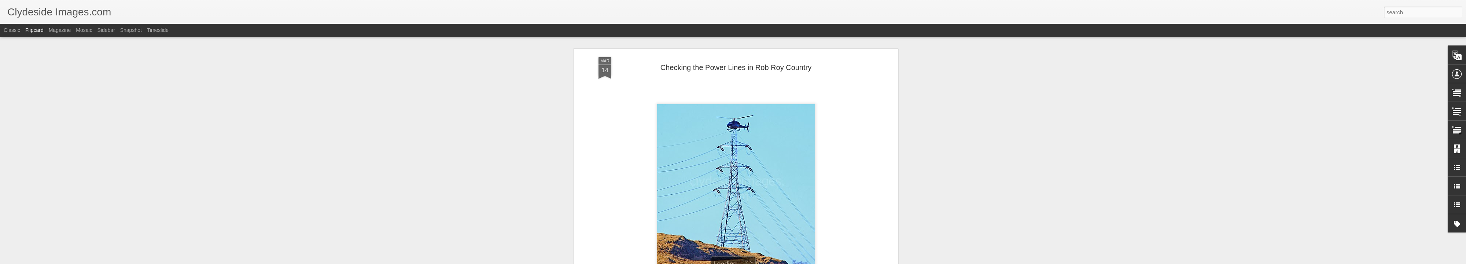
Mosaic (84, 30)
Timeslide (158, 30)
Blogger (756, 260)
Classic (12, 30)
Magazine (60, 30)
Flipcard (34, 30)
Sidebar (106, 30)
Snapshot (131, 30)
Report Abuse (777, 260)
